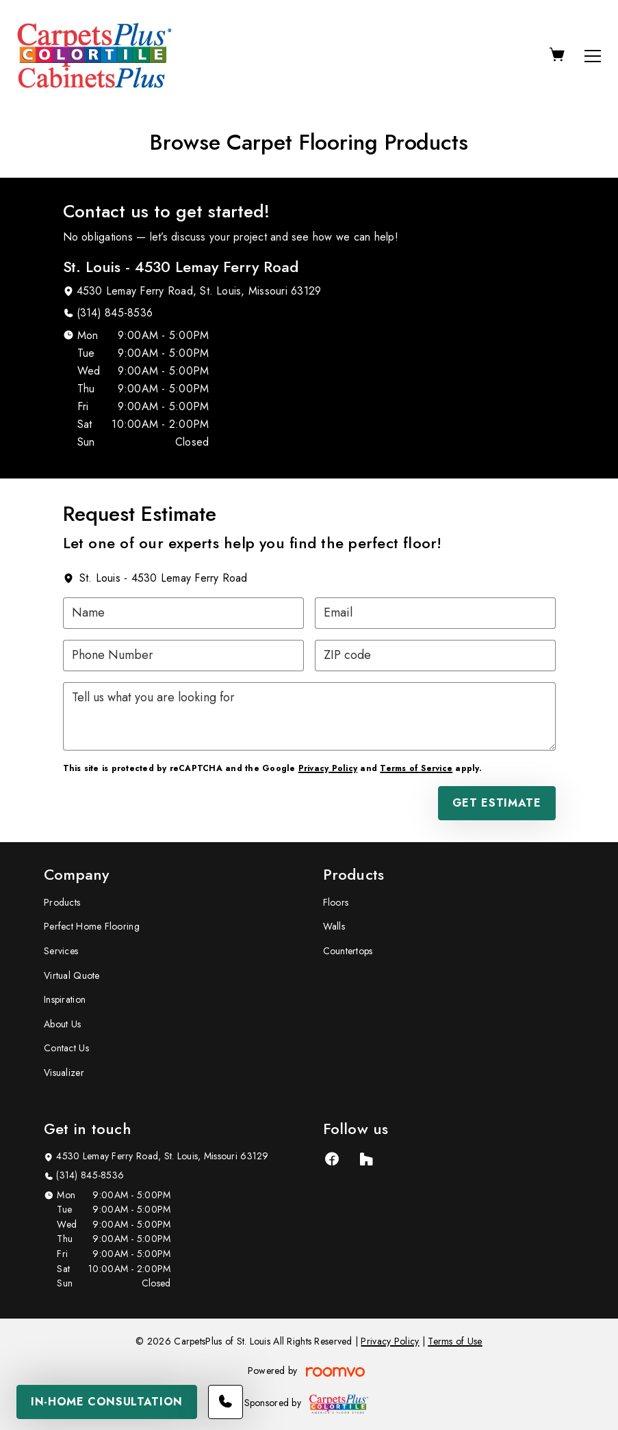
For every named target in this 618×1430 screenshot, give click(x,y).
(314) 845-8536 (115, 313)
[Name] (183, 613)
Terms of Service (416, 768)
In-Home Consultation (107, 1401)
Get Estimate (496, 803)
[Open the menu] (593, 56)
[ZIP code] (435, 655)
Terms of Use (455, 1341)
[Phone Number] (183, 655)
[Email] (435, 613)
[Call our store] (225, 1402)
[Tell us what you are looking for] (309, 716)
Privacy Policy (327, 768)
